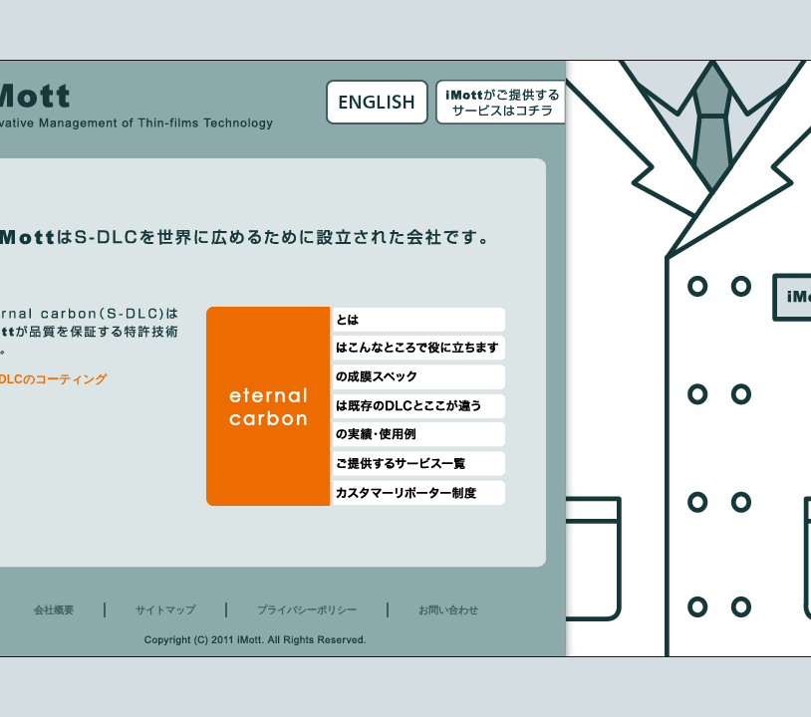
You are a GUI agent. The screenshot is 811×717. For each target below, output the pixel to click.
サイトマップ (165, 609)
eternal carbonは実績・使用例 (417, 434)
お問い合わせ (448, 609)
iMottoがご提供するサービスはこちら (500, 102)
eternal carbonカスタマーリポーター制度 (417, 492)
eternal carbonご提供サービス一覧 (417, 463)
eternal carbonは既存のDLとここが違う (417, 405)
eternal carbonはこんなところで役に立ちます (417, 348)
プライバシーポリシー (307, 609)
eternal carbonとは (417, 319)
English (377, 102)
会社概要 (54, 609)
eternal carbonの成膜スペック (417, 376)
